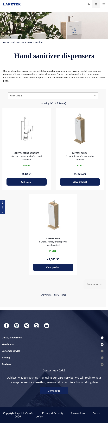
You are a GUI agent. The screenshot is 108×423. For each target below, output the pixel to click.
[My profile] (88, 3)
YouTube (16, 325)
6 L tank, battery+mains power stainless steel (53, 241)
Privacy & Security (53, 413)
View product (80, 181)
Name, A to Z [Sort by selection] (53, 95)
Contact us (54, 390)
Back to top (95, 284)
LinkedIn (46, 325)
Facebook (6, 325)
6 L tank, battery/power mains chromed (80, 156)
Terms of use (78, 413)
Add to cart (27, 182)
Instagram (36, 325)
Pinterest (26, 325)
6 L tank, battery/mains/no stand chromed (27, 156)
